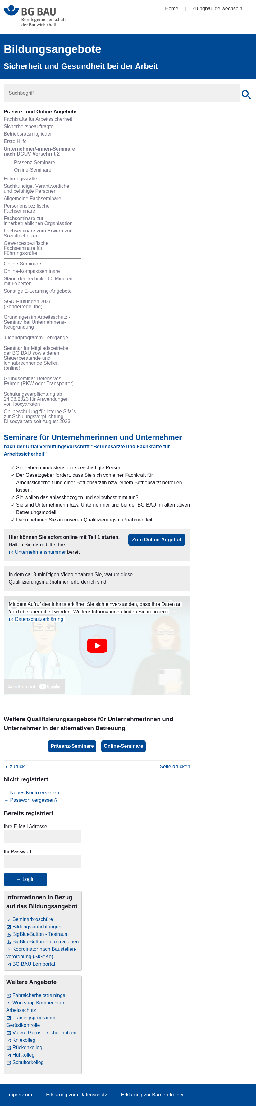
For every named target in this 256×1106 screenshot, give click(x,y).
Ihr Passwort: (18, 851)
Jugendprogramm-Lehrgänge (36, 337)
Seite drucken (175, 766)
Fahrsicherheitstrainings (38, 995)
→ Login (25, 879)
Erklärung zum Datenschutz (76, 1094)
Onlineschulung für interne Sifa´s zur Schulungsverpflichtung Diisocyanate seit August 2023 (40, 416)
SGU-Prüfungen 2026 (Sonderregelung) (28, 304)
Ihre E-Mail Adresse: (26, 826)
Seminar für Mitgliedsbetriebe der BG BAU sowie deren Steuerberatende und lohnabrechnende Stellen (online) (36, 358)
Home (171, 8)
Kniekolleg (23, 1040)
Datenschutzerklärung (39, 619)
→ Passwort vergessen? (30, 800)
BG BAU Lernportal (33, 964)
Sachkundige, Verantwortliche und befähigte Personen (36, 188)
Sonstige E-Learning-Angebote (38, 291)
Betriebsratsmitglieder (28, 134)
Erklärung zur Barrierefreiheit (153, 1094)
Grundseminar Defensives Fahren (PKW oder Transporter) (39, 381)
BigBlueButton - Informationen (45, 941)
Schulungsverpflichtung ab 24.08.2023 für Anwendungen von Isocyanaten (36, 399)
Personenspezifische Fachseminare (27, 208)
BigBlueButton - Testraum (40, 934)
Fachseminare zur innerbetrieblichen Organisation (38, 221)
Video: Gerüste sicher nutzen (44, 1032)
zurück (17, 766)
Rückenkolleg (27, 1047)
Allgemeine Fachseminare (32, 198)
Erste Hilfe (15, 141)
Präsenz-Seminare (34, 162)
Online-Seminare (32, 170)
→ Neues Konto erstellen (31, 792)
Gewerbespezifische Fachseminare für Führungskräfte (26, 248)
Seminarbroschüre (32, 919)
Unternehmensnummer (40, 552)
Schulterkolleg (28, 1062)
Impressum (19, 1094)
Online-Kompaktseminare (32, 271)
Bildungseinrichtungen (36, 926)
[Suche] (246, 95)
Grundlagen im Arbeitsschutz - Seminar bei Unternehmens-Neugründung (37, 322)
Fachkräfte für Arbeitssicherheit (38, 119)
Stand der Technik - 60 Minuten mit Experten (38, 281)
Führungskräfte (20, 178)
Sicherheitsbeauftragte (28, 126)
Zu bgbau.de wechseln (217, 8)
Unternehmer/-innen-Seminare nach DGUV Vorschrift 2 (39, 151)
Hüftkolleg (23, 1055)
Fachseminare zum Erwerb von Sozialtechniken (38, 233)
